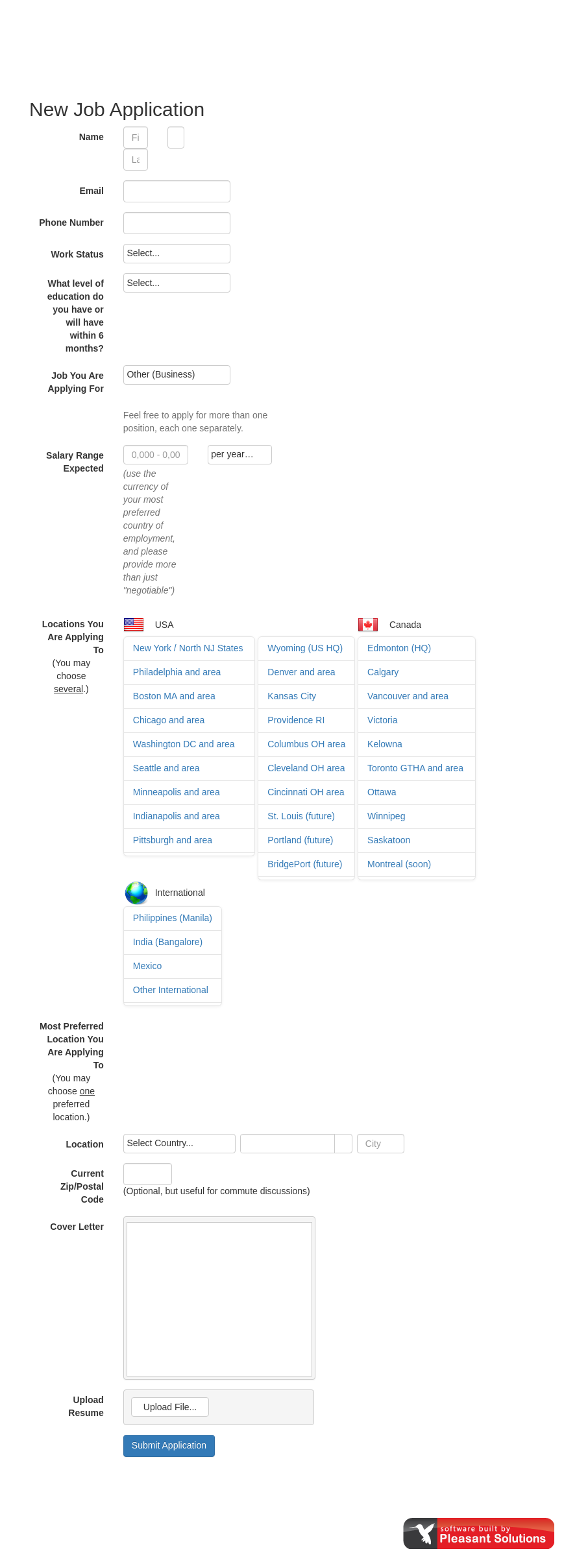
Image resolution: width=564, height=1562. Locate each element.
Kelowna (384, 744)
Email (91, 191)
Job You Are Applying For (76, 382)
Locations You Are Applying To (73, 637)
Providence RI (296, 720)
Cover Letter (76, 1226)
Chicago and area (169, 720)
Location (84, 1144)
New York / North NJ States (188, 648)
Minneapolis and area (176, 792)
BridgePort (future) (304, 864)
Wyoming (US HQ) (305, 648)
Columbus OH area (306, 744)
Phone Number (71, 222)
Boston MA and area (174, 696)
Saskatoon (388, 840)
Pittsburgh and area (172, 840)
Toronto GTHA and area (415, 768)
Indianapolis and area (176, 816)
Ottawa (381, 792)
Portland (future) (300, 840)
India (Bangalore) (167, 942)
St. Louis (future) (301, 816)
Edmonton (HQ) (399, 648)
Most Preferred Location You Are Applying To (72, 1045)
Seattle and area (166, 768)
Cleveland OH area (306, 768)
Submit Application (169, 1445)
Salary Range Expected (75, 462)
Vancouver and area (407, 696)
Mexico (147, 966)
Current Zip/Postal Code (82, 1186)
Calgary (382, 672)
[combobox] (288, 1144)
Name (91, 137)
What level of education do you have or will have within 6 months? (75, 316)
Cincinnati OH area (305, 792)
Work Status (77, 254)
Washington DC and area (184, 744)
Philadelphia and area (177, 672)
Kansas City (291, 696)
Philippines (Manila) (172, 918)
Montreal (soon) (399, 864)
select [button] (343, 1144)
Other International (170, 990)
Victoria (382, 720)
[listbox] (176, 253)
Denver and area (301, 672)
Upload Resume (85, 1406)
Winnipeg (386, 816)
